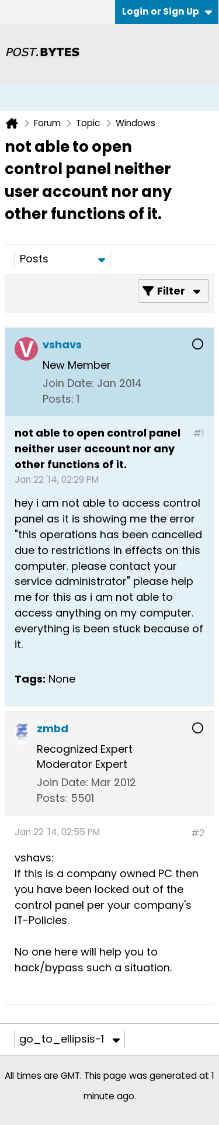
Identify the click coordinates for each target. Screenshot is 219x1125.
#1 (198, 433)
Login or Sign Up (167, 11)
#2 (197, 833)
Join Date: (68, 383)
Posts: (58, 399)
